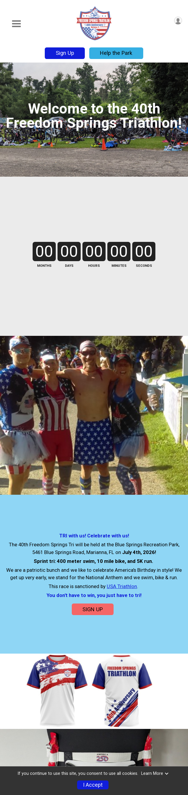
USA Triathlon (122, 586)
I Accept (93, 785)
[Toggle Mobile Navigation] (16, 24)
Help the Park (116, 53)
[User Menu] (178, 21)
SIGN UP (92, 609)
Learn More (155, 773)
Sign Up (65, 53)
